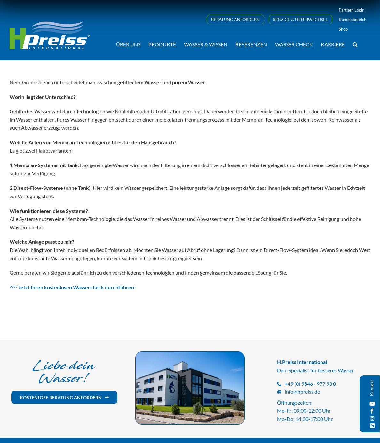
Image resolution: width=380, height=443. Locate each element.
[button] (355, 44)
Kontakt (371, 388)
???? (73, 287)
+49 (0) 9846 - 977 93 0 (310, 384)
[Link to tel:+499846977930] (279, 384)
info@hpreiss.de (302, 392)
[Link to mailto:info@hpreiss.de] (279, 392)
